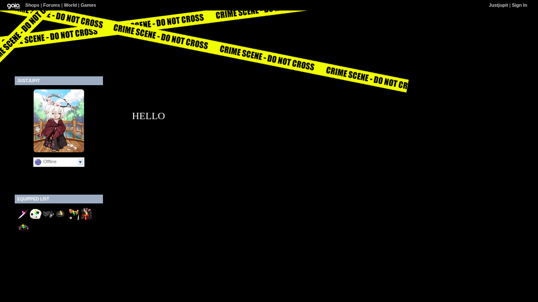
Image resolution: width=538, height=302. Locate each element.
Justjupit (498, 5)
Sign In (519, 5)
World (70, 5)
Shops (32, 5)
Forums (51, 5)
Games (88, 5)
